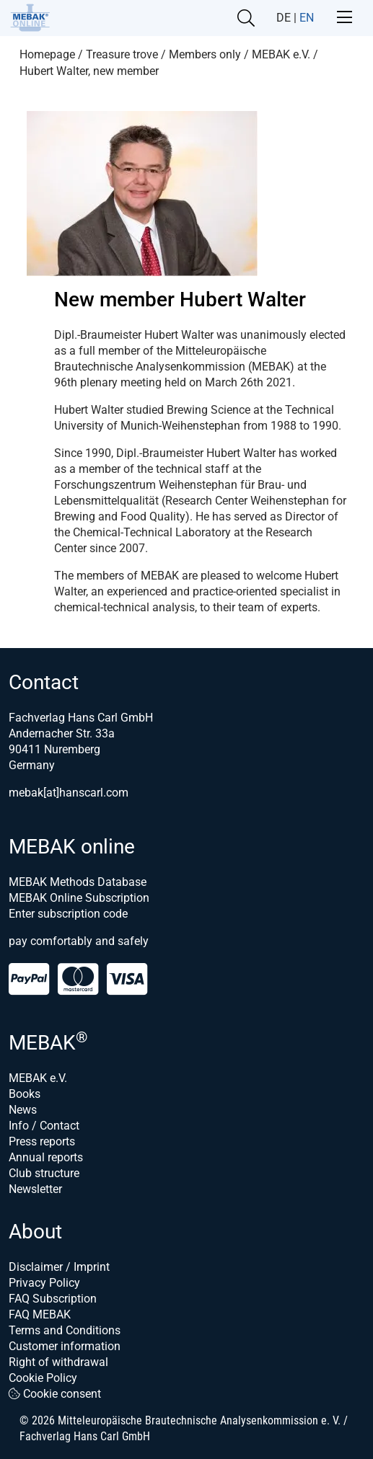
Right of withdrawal (58, 1362)
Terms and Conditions (64, 1330)
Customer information (64, 1346)
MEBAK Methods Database (77, 882)
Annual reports (46, 1157)
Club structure (44, 1173)
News (23, 1110)
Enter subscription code (68, 914)
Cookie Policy (43, 1378)
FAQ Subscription (53, 1298)
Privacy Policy (44, 1283)
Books (24, 1094)
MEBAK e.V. (38, 1078)
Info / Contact (44, 1125)
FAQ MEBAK (40, 1314)
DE (283, 18)
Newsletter (35, 1189)
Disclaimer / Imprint (59, 1267)
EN (306, 18)
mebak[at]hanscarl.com (68, 792)
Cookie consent (55, 1394)
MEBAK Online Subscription (79, 898)
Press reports (42, 1141)
